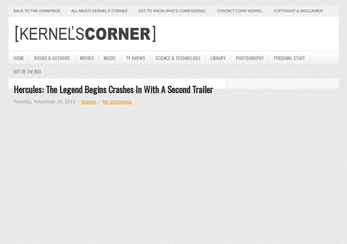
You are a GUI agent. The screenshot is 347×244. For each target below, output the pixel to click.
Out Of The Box (27, 71)
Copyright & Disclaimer (298, 11)
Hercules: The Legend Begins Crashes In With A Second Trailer (113, 89)
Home (19, 57)
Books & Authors (52, 57)
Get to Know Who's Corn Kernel (172, 11)
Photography (250, 57)
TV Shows (135, 57)
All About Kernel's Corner (99, 11)
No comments (116, 101)
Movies (87, 57)
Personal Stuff (289, 57)
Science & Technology (177, 57)
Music (110, 57)
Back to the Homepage (37, 11)
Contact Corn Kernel (240, 11)
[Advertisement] (254, 34)
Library (218, 57)
